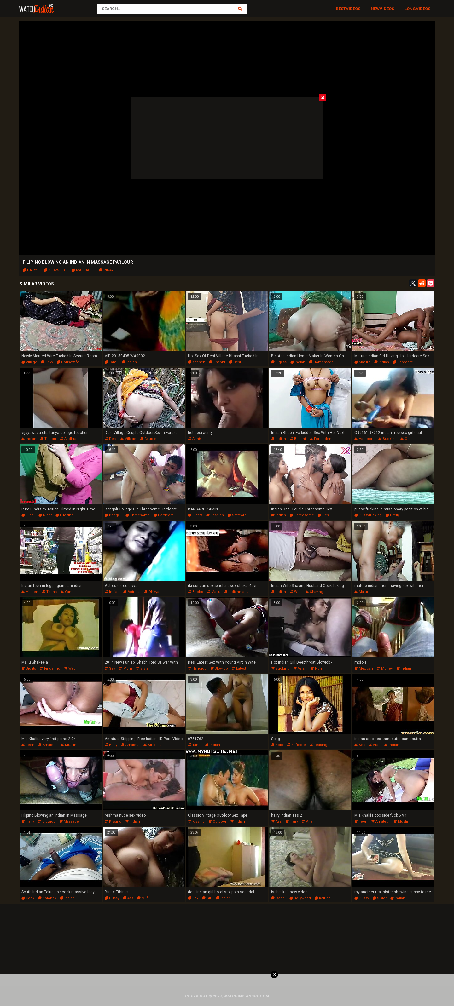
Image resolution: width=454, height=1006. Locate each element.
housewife (68, 362)
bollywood (300, 898)
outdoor (217, 821)
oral (405, 439)
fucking (64, 515)
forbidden (320, 439)
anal (307, 821)
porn (317, 668)
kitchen (196, 362)
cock (27, 898)
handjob (197, 668)
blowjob (54, 270)
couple (148, 439)
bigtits (195, 515)
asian (300, 668)
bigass (279, 362)
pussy (112, 898)
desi (235, 362)
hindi (28, 515)
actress (131, 592)
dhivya (151, 592)
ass (276, 821)
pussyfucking (368, 515)
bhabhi (217, 362)
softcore (237, 515)
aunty (194, 439)
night (45, 515)
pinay (106, 270)
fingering (50, 668)
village (29, 362)
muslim (69, 745)
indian (129, 362)
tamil (111, 362)
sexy (47, 362)
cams (67, 592)
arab (375, 745)
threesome (137, 515)
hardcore (403, 362)
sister (143, 668)
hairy (30, 270)
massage (82, 270)
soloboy (47, 898)
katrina (322, 898)
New (375, 8)
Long (410, 8)
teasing (318, 745)
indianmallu (236, 592)
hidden (29, 592)
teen (27, 745)
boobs (195, 592)
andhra (68, 439)
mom (125, 668)
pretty (392, 515)
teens (49, 592)
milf (142, 898)
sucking (387, 439)
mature (362, 362)
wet (69, 668)
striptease (154, 745)
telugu (48, 439)
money (385, 668)
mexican (363, 668)
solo (277, 745)
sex (110, 668)
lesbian (215, 515)
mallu (213, 592)
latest (239, 668)
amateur (47, 745)
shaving (314, 592)
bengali (113, 515)
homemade (321, 362)
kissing (113, 821)
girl (207, 898)
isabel (278, 898)
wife (296, 592)
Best (341, 8)
